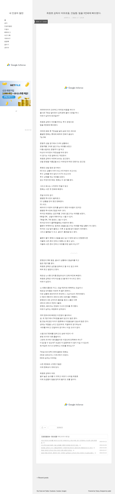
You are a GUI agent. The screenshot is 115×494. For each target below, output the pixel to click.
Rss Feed (39, 491)
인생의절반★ (45, 436)
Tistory (97, 491)
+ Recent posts (42, 478)
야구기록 (7, 35)
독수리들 (54, 436)
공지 (5, 23)
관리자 (6, 47)
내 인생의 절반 (16, 13)
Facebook (52, 491)
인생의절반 (8, 26)
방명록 (6, 41)
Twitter (47, 491)
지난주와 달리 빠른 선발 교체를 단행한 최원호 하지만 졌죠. (60, 445)
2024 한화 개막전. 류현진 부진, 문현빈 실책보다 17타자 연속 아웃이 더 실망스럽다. (67, 453)
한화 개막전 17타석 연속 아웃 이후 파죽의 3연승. (56, 450)
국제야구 (7, 38)
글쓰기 (6, 44)
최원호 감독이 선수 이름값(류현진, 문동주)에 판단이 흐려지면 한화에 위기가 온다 (67, 448)
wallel (109, 491)
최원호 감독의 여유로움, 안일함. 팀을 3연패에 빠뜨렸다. (74, 13)
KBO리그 (7, 32)
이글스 (6, 29)
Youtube (58, 491)
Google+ (64, 491)
